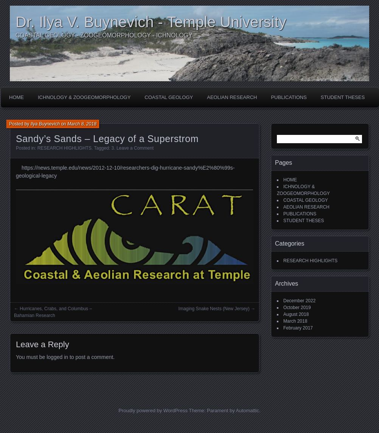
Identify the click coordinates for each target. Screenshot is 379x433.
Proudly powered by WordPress (153, 410)
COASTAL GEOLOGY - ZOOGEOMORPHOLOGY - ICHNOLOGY (104, 35)
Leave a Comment (135, 148)
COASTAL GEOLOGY (168, 97)
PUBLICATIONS (288, 97)
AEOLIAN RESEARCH (232, 97)
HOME (16, 97)
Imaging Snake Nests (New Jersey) (214, 308)
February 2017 (298, 328)
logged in (57, 357)
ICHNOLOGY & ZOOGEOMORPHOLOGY (84, 97)
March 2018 (295, 321)
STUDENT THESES (343, 97)
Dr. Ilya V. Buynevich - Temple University (151, 22)
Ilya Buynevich (45, 124)
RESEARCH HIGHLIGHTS (64, 148)
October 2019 (297, 307)
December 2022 (299, 300)
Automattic (247, 410)
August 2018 (296, 314)
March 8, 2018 (81, 124)
